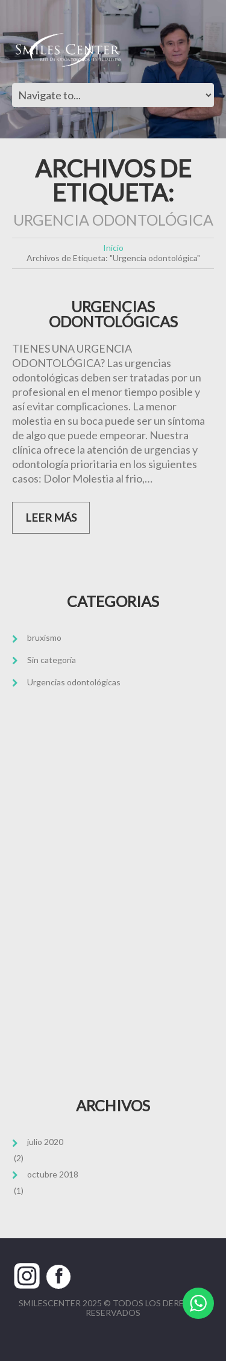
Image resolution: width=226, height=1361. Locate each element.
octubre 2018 (52, 1174)
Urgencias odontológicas (74, 682)
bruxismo (44, 637)
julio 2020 (45, 1142)
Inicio (113, 247)
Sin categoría (51, 660)
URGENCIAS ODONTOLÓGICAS (113, 314)
